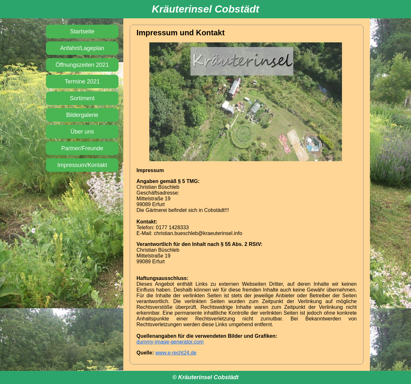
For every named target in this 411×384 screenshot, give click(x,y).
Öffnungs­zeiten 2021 (82, 65)
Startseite (82, 31)
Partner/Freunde (82, 148)
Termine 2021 (82, 81)
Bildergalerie (82, 115)
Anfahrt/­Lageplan (82, 48)
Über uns (82, 131)
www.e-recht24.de (176, 352)
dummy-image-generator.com (170, 342)
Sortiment (82, 98)
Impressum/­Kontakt (82, 165)
